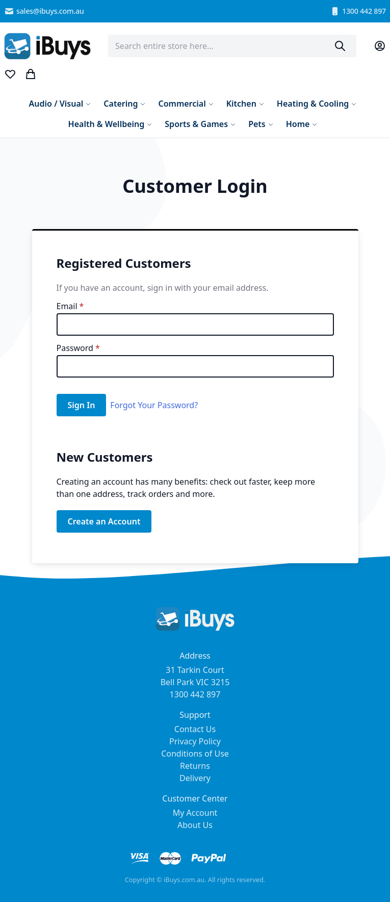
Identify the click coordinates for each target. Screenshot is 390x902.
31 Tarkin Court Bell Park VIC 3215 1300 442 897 (195, 682)
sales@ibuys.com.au (44, 11)
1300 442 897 (358, 11)
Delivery (195, 778)
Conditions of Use (195, 753)
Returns (195, 765)
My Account (195, 812)
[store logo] (47, 46)
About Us (195, 825)
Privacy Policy (195, 741)
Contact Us (195, 729)
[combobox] (232, 46)
